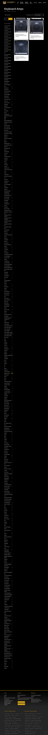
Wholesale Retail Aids (8, 655)
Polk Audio (6, 483)
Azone (5, 112)
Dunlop (5, 205)
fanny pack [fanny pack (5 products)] (26, 721)
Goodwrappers (6, 304)
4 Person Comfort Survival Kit (7, 55)
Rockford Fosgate (7, 527)
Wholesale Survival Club (35, 699)
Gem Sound (6, 286)
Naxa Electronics (7, 429)
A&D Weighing (6, 81)
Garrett (5, 285)
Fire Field (5, 247)
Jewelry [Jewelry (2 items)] (20, 725)
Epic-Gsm (5, 231)
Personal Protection (7, 463)
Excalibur (5, 238)
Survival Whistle (7, 588)
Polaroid (5, 481)
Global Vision (6, 298)
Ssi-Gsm (5, 562)
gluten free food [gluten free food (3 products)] (36, 725)
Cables (5, 154)
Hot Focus (6, 347)
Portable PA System (7, 484)
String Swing (6, 567)
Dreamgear (6, 200)
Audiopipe (6, 104)
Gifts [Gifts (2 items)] (12, 723)
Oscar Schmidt (6, 444)
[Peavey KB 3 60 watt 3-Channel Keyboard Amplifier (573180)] (21, 25)
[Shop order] (39, 15)
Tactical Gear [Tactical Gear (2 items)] (17, 730)
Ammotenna (6, 96)
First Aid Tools (6, 257)
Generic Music (6, 294)
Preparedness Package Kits (8, 495)
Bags (5, 118)
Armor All (6, 101)
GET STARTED (6, 699)
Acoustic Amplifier (7, 84)
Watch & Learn (6, 628)
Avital (5, 109)
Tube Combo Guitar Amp (7, 612)
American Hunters (7, 91)
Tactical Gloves (6, 598)
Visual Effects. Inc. (7, 623)
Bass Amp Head (7, 125)
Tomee (5, 601)
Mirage (5, 418)
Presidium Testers (7, 500)
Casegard (6, 159)
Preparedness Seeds (7, 497)
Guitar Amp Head (7, 329)
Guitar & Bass (6, 322)
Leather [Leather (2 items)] (6, 726)
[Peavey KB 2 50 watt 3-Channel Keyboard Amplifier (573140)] (36, 26)
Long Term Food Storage (7, 393)
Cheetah (5, 166)
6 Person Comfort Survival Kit (7, 73)
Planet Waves (6, 476)
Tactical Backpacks (7, 593)
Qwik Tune (6, 517)
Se (4, 531)
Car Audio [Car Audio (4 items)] (12, 715)
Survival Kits (6, 581)
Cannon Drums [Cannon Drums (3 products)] (34, 715)
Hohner (5, 345)
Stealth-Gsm (6, 565)
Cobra (5, 172)
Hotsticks (6, 350)
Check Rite (6, 164)
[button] (21, 702)
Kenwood (6, 370)
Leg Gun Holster (7, 384)
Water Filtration (7, 630)
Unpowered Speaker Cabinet (7, 621)
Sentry (5, 533)
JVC (4, 365)
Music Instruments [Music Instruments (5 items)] (17, 726)
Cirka (5, 171)
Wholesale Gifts (7, 641)
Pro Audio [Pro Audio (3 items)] (10, 728)
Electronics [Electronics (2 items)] (6, 721)
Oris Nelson (6, 442)
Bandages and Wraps (8, 122)
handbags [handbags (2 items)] (15, 723)
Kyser (5, 379)
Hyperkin (5, 356)
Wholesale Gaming (7, 639)
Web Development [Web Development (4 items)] (7, 733)
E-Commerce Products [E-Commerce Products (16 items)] (18, 720)
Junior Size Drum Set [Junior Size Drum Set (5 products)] (28, 726)
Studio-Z (5, 570)
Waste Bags (6, 626)
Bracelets (6, 146)
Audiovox (5, 106)
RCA (5, 520)
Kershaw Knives (7, 371)
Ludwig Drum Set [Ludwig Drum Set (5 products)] (39, 726)
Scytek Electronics (7, 530)
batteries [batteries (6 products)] (26, 713)
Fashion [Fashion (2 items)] (10, 721)
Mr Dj (5, 424)
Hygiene (5, 353)
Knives (5, 376)
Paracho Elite (6, 449)
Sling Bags (6, 543)
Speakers (6, 559)
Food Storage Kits (7, 266)
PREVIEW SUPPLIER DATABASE (9, 698)
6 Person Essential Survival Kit (7, 76)
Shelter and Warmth (7, 536)
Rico (5, 525)
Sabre (5, 528)
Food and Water (7, 262)
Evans (5, 236)
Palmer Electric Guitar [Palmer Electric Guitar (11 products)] (28, 730)
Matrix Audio (6, 405)
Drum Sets (6, 202)
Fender (5, 246)
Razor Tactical (6, 518)
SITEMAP (5, 704)
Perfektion (6, 460)
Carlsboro (6, 158)
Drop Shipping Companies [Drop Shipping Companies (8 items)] (8, 718)
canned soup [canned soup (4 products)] (39, 713)
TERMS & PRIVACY (7, 703)
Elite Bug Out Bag (7, 210)
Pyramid (5, 510)
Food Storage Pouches (8, 267)
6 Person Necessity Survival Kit (7, 79)
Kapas (5, 368)
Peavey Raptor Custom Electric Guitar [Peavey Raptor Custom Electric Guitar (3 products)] (30, 731)
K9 (4, 366)
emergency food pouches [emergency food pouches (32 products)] (36, 718)
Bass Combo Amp (7, 128)
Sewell (5, 535)
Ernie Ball (6, 233)
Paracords (6, 452)
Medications (6, 410)
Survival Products (7, 585)
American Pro (6, 92)
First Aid (5, 251)
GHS (5, 296)
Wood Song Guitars (7, 658)
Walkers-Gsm (6, 625)
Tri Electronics (6, 607)
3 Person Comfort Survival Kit (7, 44)
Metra (5, 413)
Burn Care (6, 153)
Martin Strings (6, 403)
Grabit (5, 308)
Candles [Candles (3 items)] (9, 715)
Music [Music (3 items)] (8, 726)
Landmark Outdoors (7, 381)
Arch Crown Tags (7, 99)
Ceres (5, 161)
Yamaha (5, 661)
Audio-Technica (7, 102)
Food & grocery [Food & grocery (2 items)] (14, 721)
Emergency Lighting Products (7, 221)
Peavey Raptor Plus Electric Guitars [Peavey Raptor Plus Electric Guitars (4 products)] (30, 733)
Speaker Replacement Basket (8, 557)
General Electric (7, 291)
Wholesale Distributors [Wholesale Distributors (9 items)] (14, 733)
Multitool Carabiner (7, 426)
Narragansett (6, 428)
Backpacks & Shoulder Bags (8, 116)
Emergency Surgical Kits (7, 227)
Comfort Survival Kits (8, 176)
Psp (5, 505)
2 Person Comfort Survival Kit (7, 35)
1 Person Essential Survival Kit (7, 29)
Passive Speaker (7, 454)
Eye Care (5, 241)
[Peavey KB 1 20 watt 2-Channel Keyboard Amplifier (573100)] (21, 47)
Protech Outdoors (7, 504)
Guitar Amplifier (7, 330)
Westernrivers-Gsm (7, 634)
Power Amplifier (7, 488)
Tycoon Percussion (7, 615)
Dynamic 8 (6, 207)
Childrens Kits (6, 168)
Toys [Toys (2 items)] (11, 731)
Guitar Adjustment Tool (8, 325)
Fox (4, 278)
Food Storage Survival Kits (8, 270)
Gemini (5, 288)
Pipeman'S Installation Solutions (8, 474)
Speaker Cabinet (7, 554)
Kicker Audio (6, 374)
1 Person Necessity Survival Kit (7, 32)
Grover (5, 312)
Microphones (6, 415)
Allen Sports (6, 87)
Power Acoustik (7, 486)
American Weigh (7, 94)
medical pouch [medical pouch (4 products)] (27, 728)
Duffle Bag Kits (6, 203)
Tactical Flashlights (7, 596)
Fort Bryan (6, 277)
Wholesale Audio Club (35, 701)
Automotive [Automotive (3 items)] (17, 713)
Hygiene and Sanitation (8, 355)
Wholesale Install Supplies (7, 643)
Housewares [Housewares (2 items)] (14, 725)
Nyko (5, 436)
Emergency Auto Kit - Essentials (8, 218)
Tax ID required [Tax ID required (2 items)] (7, 731)
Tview (5, 614)
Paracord (5, 451)
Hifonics (5, 342)
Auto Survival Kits (7, 107)
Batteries (5, 135)
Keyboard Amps (7, 373)
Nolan (5, 434)
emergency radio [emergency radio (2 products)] (27, 720)
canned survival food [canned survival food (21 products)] (28, 715)
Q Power (5, 513)
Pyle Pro (5, 509)
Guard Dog (6, 316)
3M (4, 52)
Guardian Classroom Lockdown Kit (7, 318)
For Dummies (6, 275)
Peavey (8, 11)
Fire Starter (6, 249)
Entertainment (6, 229)
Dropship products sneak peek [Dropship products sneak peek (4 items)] (9, 720)
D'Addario (6, 182)
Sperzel (5, 560)
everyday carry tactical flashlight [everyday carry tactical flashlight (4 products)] (36, 720)
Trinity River (6, 609)
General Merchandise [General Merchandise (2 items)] (8, 723)
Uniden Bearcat (7, 619)
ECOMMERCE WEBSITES (8, 700)
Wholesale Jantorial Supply (7, 646)
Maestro (5, 399)
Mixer (5, 420)
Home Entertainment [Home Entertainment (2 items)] (8, 725)
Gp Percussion (6, 306)
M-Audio (5, 397)
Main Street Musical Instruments (7, 401)
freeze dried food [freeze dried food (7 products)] (36, 723)
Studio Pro (6, 569)
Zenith (5, 664)
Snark (5, 545)
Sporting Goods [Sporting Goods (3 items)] (7, 730)
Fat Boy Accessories (7, 244)
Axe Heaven (6, 110)
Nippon (5, 433)
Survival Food (6, 580)
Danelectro (6, 187)
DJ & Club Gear (6, 197)
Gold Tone (6, 301)
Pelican (5, 457)
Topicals (5, 604)
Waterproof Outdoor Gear (8, 632)
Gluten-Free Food (7, 299)
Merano (5, 411)
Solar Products (6, 546)
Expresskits (6, 239)
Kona (5, 378)
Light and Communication (7, 389)
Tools (5, 602)
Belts (5, 140)
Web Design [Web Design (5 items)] (19, 731)
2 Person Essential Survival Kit (7, 38)
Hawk (5, 340)
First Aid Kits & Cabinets (8, 254)
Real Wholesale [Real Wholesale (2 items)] (15, 728)
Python (5, 512)
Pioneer (5, 470)
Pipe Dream (6, 472)
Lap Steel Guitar (7, 383)
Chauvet (5, 163)
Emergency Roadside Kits (7, 224)
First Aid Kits (6, 252)
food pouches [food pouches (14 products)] (31, 721)
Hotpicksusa (6, 348)
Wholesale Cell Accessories (6, 637)
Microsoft (6, 416)
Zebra (5, 663)
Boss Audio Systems (7, 145)
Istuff (5, 360)
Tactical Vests (6, 599)
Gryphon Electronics (7, 314)
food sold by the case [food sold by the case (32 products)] (37, 721)
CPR (5, 177)
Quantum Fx (6, 515)
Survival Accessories (7, 575)
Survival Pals (6, 583)
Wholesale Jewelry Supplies (7, 649)
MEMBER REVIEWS (7, 702)
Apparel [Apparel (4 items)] (12, 713)
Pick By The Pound (7, 468)
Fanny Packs (6, 243)
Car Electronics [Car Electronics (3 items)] (17, 715)
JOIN (5, 696)
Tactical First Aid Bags (8, 594)
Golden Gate (6, 303)
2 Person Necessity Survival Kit (7, 41)
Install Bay (6, 358)
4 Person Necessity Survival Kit (7, 61)
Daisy (5, 186)
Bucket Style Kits (7, 148)
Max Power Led (7, 406)
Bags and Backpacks (7, 120)
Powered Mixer (7, 491)
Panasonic (6, 447)
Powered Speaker (7, 492)
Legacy (5, 386)
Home (5, 11)
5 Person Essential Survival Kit (7, 67)
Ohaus (5, 438)
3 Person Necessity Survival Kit (7, 50)
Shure (5, 538)
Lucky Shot (6, 395)
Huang (5, 352)
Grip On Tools (6, 309)
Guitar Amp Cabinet (7, 327)
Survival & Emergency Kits (8, 573)
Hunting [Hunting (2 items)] (17, 725)
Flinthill (5, 259)
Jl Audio (5, 363)
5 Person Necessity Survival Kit (7, 70)
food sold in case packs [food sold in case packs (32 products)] (28, 723)
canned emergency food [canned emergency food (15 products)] (32, 713)
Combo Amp (6, 174)
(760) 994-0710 (23, 695)
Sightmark (6, 540)
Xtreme (5, 660)
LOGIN (5, 695)
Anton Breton (6, 97)
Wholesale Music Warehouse (36, 700)
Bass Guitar (6, 130)
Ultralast (5, 617)
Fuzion (5, 283)
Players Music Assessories (6, 479)
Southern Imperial (7, 553)
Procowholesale (7, 502)
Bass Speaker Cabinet (8, 133)
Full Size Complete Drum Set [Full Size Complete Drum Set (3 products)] (29, 725)
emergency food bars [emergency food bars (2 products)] (28, 718)
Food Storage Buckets (8, 264)
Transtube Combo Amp (8, 606)
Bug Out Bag (6, 151)
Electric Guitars (6, 208)
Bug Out (5, 149)
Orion (5, 441)
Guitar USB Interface (7, 335)
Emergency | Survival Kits (8, 212)
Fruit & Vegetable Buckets (7, 281)
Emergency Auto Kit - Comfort (8, 215)
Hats (5, 338)
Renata (5, 523)
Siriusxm (5, 541)
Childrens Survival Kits (8, 169)
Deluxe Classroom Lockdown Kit (7, 191)
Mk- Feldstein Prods (7, 423)
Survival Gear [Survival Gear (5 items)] (12, 730)
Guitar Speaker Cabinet (8, 332)
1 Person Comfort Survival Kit (7, 26)
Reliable (5, 522)
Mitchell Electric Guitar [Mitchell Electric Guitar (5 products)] (38, 728)
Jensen (5, 361)
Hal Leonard (6, 337)
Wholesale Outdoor (7, 653)
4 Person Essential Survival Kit (7, 58)
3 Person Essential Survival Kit (7, 47)
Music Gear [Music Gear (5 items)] (12, 726)
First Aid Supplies (7, 256)
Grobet (5, 311)
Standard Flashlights (7, 564)
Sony (5, 548)
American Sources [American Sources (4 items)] (7, 713)
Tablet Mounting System (7, 591)
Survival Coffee (6, 578)
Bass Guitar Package (7, 131)
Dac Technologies (7, 184)
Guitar (5, 320)
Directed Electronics (7, 195)
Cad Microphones (7, 156)
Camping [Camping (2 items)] (6, 715)
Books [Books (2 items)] (21, 713)
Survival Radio (6, 586)
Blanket (5, 141)
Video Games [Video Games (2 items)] (15, 731)
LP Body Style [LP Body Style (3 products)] (34, 726)
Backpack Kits (6, 114)
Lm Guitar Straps (7, 391)
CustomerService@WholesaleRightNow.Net (25, 698)
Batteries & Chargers (8, 138)
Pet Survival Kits (7, 465)
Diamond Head (6, 193)
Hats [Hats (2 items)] (18, 723)
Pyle (5, 507)
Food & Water (6, 261)
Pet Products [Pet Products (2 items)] (6, 728)
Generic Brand (6, 293)
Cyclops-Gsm (6, 181)
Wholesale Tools (7, 656)
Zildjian (5, 668)
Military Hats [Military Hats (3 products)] (32, 728)
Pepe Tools (6, 459)
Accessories (6, 83)
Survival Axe (6, 577)
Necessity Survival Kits (8, 431)
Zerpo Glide (6, 666)
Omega (5, 439)
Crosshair (6, 179)
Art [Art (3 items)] (14, 713)
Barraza (5, 123)
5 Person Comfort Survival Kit (7, 64)
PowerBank (6, 489)
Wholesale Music (7, 651)
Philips (5, 467)
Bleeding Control (7, 143)
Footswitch (6, 272)
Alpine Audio (6, 89)
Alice (5, 86)
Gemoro (5, 290)
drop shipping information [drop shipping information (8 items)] (17, 718)
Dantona (5, 189)
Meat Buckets (6, 408)
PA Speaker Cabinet (7, 446)
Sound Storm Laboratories (6, 550)
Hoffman (5, 343)
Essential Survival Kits (8, 234)
